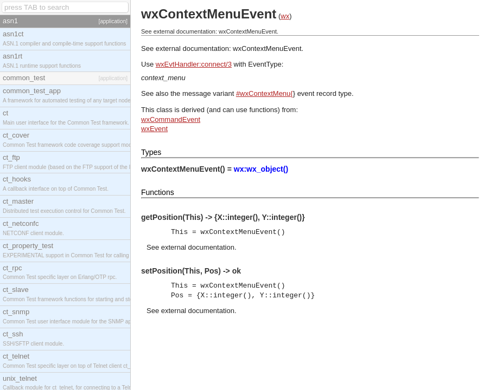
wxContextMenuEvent (267, 48)
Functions (157, 192)
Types (151, 152)
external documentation (197, 247)
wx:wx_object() (261, 169)
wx (285, 16)
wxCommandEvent (170, 119)
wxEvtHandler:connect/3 (194, 64)
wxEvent (154, 129)
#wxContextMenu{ (264, 93)
